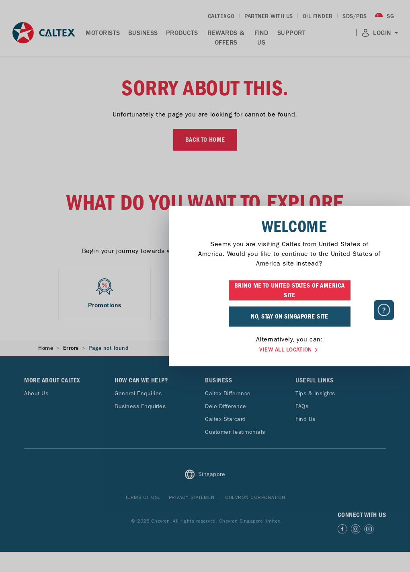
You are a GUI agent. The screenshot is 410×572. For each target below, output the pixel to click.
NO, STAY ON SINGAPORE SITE (205, 316)
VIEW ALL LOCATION (205, 350)
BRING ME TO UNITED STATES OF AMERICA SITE (205, 290)
